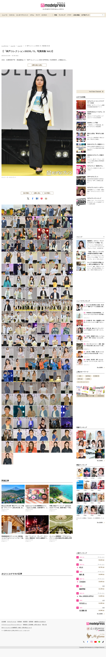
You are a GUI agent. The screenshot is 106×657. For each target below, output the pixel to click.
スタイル (11, 15)
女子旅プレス (85, 15)
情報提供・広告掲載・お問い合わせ (32, 624)
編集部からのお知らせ (40, 621)
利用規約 (19, 621)
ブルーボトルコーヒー (82, 382)
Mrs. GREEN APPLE (86, 596)
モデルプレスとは (11, 621)
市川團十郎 (96, 376)
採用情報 (31, 621)
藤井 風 (81, 574)
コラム (32, 15)
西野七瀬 (80, 379)
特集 (55, 15)
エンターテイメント (22, 15)
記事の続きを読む (37, 65)
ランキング (62, 15)
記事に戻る (37, 193)
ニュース (4, 15)
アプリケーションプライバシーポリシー (11, 624)
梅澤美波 (88, 376)
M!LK (81, 567)
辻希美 (88, 379)
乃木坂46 (82, 582)
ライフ (38, 15)
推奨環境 (25, 621)
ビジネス (44, 15)
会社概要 (3, 621)
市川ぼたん (83, 603)
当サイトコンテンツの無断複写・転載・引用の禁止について (16, 627)
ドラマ (69, 15)
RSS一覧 (44, 624)
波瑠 (80, 376)
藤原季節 (82, 589)
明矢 (80, 560)
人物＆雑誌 (76, 15)
